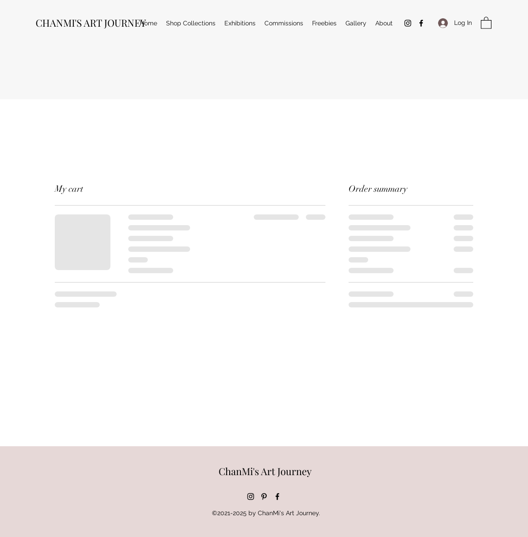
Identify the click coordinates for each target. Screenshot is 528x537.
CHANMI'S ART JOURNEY (91, 22)
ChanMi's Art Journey (265, 471)
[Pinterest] (264, 496)
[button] (486, 22)
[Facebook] (421, 23)
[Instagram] (407, 23)
